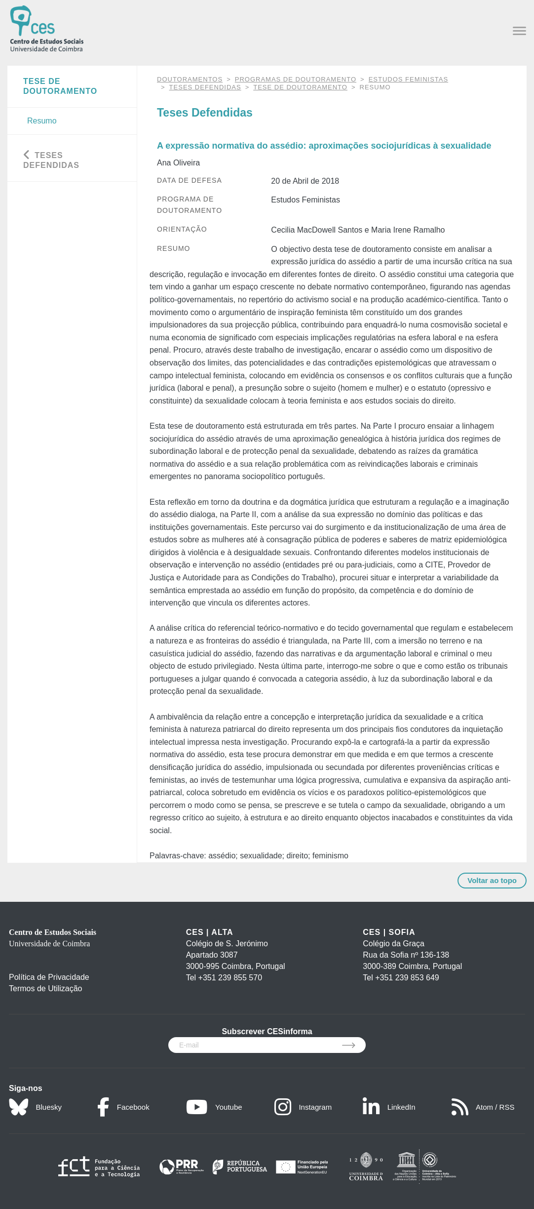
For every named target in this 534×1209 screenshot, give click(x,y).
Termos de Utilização (45, 988)
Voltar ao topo (492, 880)
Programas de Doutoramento (295, 79)
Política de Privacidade (49, 977)
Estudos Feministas (409, 79)
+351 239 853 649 (407, 977)
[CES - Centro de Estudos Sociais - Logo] (46, 27)
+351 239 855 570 (230, 977)
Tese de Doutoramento (300, 87)
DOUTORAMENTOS (190, 79)
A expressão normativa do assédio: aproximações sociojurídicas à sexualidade (324, 146)
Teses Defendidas (205, 87)
